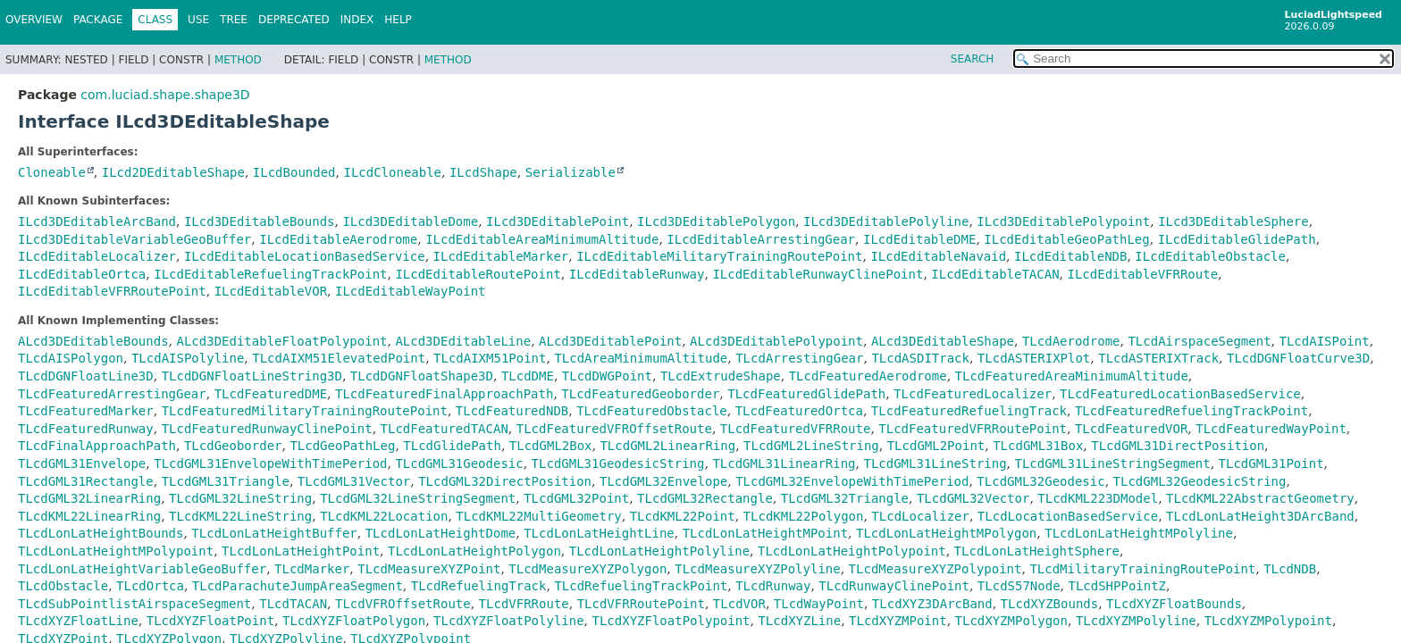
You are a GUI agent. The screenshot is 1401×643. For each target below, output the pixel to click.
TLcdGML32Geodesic (1040, 481)
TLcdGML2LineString (811, 445)
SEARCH (972, 59)
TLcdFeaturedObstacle (651, 411)
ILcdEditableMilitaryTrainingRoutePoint (719, 256)
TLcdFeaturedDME (270, 394)
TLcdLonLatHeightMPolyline (1138, 533)
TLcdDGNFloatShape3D (421, 376)
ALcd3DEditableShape (942, 341)
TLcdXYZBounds (1050, 604)
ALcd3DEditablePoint (610, 341)
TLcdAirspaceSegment (1199, 341)
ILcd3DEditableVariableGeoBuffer (134, 239)
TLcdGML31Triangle (225, 481)
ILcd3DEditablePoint (557, 221)
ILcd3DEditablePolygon (716, 221)
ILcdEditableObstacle (1210, 256)
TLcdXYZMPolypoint (1268, 621)
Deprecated (294, 19)
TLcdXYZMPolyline (1136, 621)
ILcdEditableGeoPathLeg (1066, 239)
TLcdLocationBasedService (1067, 516)
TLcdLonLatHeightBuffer (274, 533)
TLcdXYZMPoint (898, 621)
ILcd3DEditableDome (410, 221)
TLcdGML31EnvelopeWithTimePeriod (270, 463)
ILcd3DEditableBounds (259, 221)
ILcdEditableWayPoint (410, 291)
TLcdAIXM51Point (489, 358)
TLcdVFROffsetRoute (403, 604)
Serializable (570, 172)
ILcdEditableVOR (270, 291)
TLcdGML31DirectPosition (1177, 445)
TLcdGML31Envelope (82, 463)
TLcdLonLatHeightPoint (301, 551)
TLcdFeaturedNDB (512, 411)
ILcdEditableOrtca (82, 274)
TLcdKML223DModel (1097, 498)
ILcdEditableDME (919, 239)
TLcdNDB (1289, 569)
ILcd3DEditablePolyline (886, 221)
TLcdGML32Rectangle (705, 498)
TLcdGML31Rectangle (86, 481)
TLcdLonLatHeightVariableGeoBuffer (142, 569)
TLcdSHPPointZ (1117, 586)
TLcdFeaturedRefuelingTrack (969, 411)
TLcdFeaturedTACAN (444, 429)
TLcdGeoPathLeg (342, 445)
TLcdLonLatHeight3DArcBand (1260, 516)
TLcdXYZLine (799, 621)
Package (97, 19)
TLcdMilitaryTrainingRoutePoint (1142, 569)
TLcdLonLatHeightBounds (100, 533)
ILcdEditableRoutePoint (477, 274)
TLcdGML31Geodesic (459, 463)
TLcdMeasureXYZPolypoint (935, 569)
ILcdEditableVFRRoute (1143, 274)
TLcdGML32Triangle (845, 498)
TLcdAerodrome (1071, 341)
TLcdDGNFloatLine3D (86, 376)
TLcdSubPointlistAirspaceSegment (134, 604)
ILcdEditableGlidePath (1237, 239)
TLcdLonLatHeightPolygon (474, 551)
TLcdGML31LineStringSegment (1113, 463)
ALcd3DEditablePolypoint (776, 341)
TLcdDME (527, 376)
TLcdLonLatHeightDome (440, 533)
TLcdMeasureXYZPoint (428, 569)
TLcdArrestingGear (799, 358)
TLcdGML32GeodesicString (1200, 481)
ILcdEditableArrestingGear (761, 239)
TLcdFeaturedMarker (86, 411)
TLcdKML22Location (384, 516)
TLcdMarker (311, 569)
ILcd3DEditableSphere (1233, 221)
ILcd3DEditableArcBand (97, 221)
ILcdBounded (294, 172)
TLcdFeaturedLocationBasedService (1180, 394)
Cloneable (52, 172)
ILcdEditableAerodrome (338, 239)
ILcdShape (483, 172)
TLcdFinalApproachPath (97, 445)
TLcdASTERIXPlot (1033, 358)
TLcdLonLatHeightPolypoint (852, 551)
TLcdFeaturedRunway (86, 429)
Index (357, 19)
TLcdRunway (772, 586)
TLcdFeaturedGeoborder (640, 394)
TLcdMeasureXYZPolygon (587, 569)
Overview (34, 19)
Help (398, 19)
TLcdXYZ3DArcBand (932, 604)
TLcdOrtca (150, 586)
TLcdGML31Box (1038, 445)
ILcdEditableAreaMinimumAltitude (542, 239)
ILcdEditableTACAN (995, 274)
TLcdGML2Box (550, 445)
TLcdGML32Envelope (663, 481)
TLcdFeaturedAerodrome (868, 376)
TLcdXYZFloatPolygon (353, 621)
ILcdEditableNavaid (938, 256)
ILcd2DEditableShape (173, 172)
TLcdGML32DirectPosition (504, 481)
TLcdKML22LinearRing (89, 516)
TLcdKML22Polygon (803, 516)
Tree (233, 19)
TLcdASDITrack (920, 358)
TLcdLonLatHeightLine (599, 533)
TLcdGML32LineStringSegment (418, 498)
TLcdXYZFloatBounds (1174, 604)
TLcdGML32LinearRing (89, 498)
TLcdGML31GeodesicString (618, 463)
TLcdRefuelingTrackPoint (640, 586)
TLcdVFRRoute (524, 604)
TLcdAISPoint (1324, 341)
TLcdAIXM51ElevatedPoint (338, 358)
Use (198, 19)
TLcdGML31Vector (354, 481)
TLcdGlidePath (452, 445)
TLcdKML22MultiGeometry (538, 516)
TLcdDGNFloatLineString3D (252, 376)
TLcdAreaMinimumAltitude (640, 358)
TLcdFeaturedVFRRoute (795, 429)
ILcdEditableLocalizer (97, 256)
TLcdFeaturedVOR (1131, 429)
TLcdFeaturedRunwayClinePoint (267, 429)
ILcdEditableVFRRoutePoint (112, 291)
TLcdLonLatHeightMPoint (765, 533)
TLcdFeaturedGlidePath (806, 394)
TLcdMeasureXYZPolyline (757, 569)
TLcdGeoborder (233, 445)
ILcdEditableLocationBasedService (304, 256)
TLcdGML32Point (576, 498)
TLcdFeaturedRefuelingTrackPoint (1191, 411)
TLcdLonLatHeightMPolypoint (116, 551)
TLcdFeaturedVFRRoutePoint (972, 429)
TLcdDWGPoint (607, 376)
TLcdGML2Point (936, 445)
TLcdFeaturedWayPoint (1270, 429)
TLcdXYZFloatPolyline (508, 621)
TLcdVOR (739, 604)
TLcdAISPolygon (70, 358)
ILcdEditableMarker (501, 256)
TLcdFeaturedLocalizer (972, 394)
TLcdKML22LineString (240, 516)
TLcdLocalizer (920, 516)
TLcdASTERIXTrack (1158, 358)
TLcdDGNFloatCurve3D (1298, 358)
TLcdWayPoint (819, 604)
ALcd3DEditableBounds (93, 341)
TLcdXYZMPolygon (1011, 621)
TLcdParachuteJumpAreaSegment (297, 586)
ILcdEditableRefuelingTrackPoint (270, 274)
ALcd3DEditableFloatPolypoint (281, 341)
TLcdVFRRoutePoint (641, 604)
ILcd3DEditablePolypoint (1063, 221)
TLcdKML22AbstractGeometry (1260, 498)
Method (238, 60)
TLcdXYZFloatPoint (210, 621)
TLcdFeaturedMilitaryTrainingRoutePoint (305, 411)
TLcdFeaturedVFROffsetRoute (614, 429)
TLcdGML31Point (1271, 463)
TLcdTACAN (293, 604)
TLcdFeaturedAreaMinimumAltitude (1071, 376)
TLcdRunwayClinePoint (893, 586)
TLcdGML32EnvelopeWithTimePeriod (852, 481)
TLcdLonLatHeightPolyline (659, 551)
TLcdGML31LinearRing (783, 463)
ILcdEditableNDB (1070, 256)
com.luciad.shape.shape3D (164, 95)
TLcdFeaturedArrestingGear (112, 394)
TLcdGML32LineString (240, 498)
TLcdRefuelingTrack (479, 586)
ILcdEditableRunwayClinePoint (817, 274)
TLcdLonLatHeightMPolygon (946, 533)
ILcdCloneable (392, 172)
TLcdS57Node (1019, 586)
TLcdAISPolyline (187, 358)
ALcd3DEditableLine (463, 341)
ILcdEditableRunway (637, 274)
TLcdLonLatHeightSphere (1037, 551)
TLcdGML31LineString (934, 463)
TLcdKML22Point (682, 516)
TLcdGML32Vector (973, 498)
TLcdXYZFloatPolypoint (671, 621)
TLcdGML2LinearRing (667, 445)
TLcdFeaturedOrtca (799, 411)
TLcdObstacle (63, 586)
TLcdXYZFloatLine (78, 621)
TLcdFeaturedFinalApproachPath (444, 394)
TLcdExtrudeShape (720, 376)
